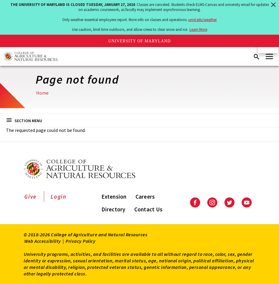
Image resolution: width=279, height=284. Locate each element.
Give (30, 196)
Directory (113, 209)
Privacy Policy (80, 241)
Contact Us (148, 209)
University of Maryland (139, 41)
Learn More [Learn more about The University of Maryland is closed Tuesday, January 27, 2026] (198, 29)
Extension (113, 196)
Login (58, 196)
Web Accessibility (42, 241)
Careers (145, 196)
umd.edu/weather (202, 19)
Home (42, 93)
